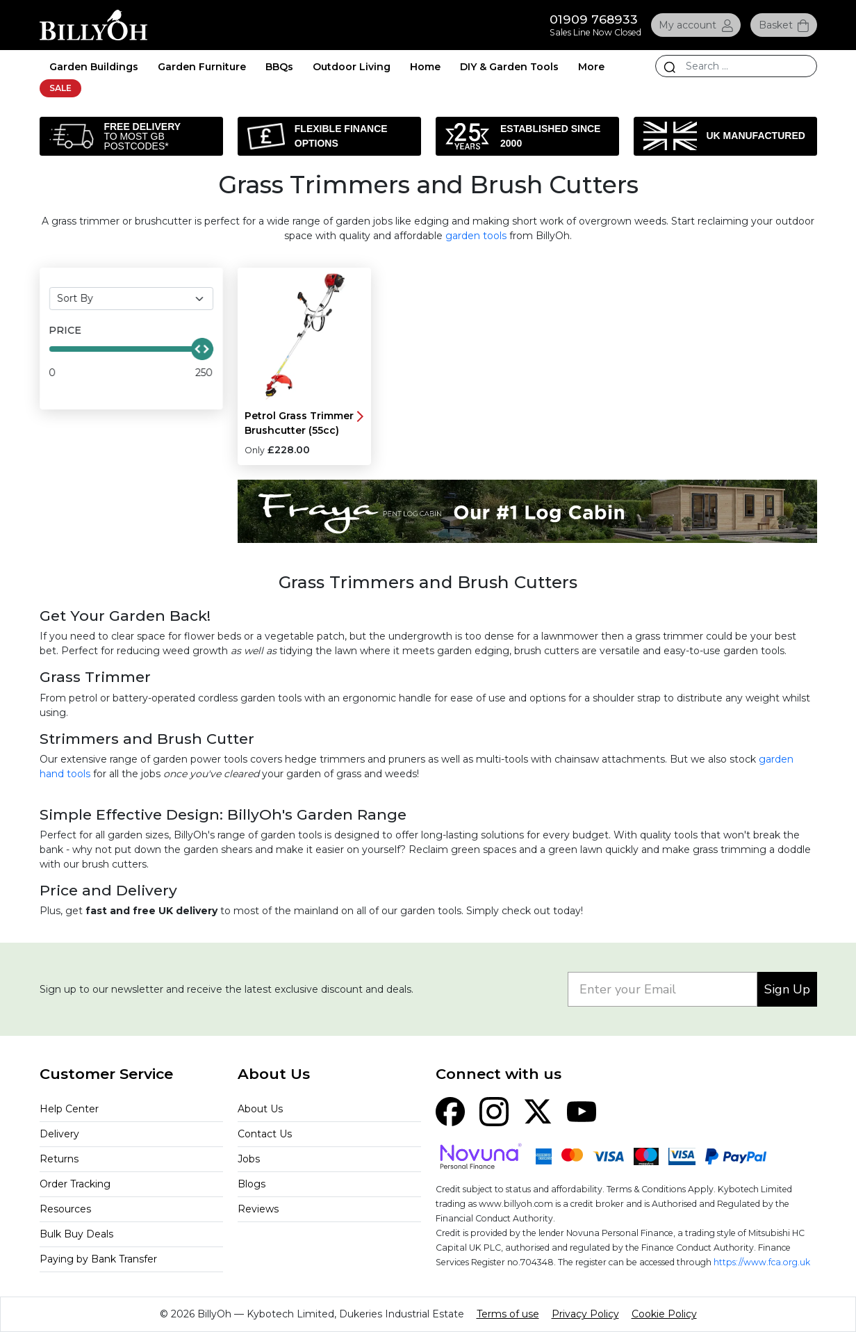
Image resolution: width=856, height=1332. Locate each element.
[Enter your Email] (662, 989)
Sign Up (787, 989)
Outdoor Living (351, 66)
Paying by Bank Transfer (98, 1259)
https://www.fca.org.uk (762, 1262)
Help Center (69, 1109)
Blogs (251, 1184)
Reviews (258, 1209)
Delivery (59, 1134)
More (591, 66)
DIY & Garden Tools (509, 66)
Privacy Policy (585, 1314)
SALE (60, 88)
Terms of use (508, 1314)
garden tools (476, 235)
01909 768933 (594, 19)
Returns (59, 1159)
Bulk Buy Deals (76, 1234)
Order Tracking (75, 1184)
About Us (260, 1109)
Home (425, 66)
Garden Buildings (93, 66)
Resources (65, 1209)
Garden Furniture (202, 66)
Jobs (249, 1159)
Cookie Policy (664, 1314)
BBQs (279, 66)
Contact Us (265, 1134)
